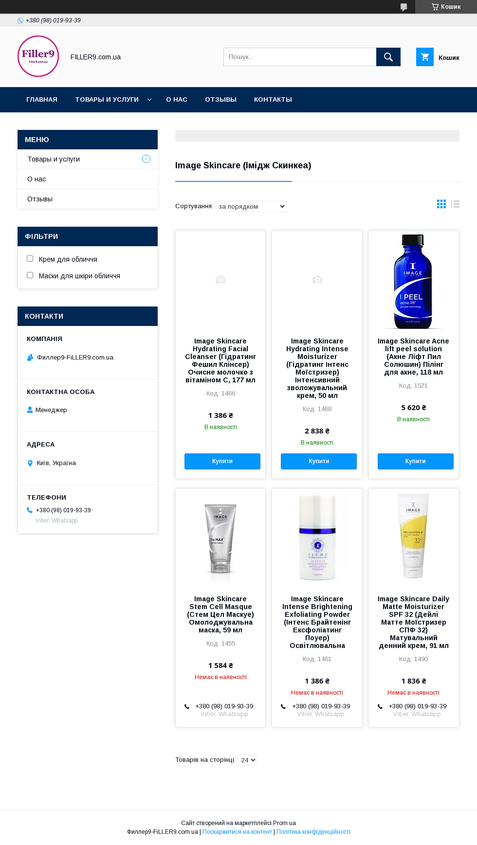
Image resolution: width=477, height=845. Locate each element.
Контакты (273, 99)
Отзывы (40, 199)
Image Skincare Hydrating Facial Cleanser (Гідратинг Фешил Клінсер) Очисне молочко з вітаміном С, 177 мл (220, 360)
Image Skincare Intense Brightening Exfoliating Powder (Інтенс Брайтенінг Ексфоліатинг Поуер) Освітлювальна (317, 622)
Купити (222, 461)
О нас (176, 99)
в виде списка (455, 206)
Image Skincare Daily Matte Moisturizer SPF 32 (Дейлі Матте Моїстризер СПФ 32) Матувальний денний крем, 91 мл (413, 622)
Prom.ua (284, 823)
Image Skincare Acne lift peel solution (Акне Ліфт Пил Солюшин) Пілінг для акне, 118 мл (413, 356)
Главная (41, 99)
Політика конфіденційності (313, 831)
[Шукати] (388, 57)
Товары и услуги (107, 99)
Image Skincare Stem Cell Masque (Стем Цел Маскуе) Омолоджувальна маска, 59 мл (220, 614)
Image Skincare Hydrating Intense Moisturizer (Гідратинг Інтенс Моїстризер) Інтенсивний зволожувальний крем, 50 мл (317, 368)
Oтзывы (221, 99)
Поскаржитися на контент (237, 831)
